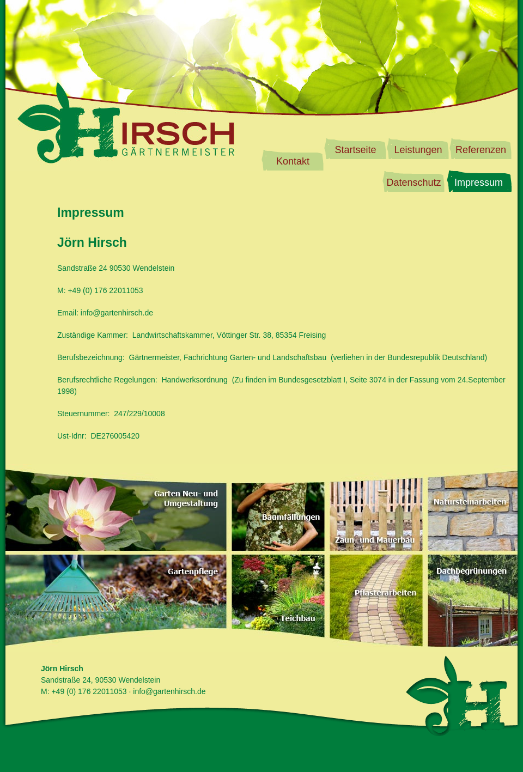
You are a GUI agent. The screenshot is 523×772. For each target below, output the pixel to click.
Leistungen (418, 149)
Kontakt (292, 161)
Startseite (355, 149)
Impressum (478, 182)
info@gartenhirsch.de (117, 312)
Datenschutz (413, 182)
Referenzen (480, 149)
